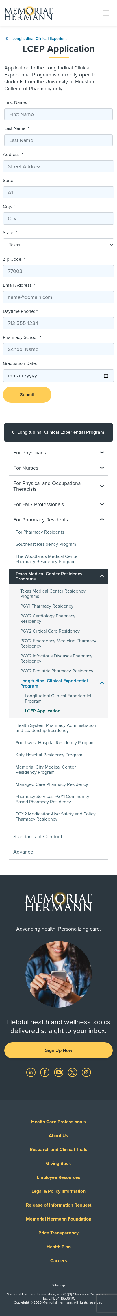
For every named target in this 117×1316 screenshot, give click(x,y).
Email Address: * (19, 285)
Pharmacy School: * (22, 337)
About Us (58, 1136)
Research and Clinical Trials (58, 1150)
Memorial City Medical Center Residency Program (46, 769)
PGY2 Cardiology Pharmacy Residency (47, 618)
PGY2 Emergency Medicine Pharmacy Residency (58, 643)
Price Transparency (58, 1233)
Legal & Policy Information (58, 1191)
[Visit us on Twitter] (73, 1072)
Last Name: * (16, 128)
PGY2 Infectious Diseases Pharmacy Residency (56, 658)
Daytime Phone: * (20, 311)
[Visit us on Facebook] (45, 1072)
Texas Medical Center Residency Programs (53, 593)
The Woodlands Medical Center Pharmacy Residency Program (47, 559)
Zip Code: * (14, 259)
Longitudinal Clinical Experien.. (35, 38)
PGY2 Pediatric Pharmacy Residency (56, 671)
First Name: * (17, 102)
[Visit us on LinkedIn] (31, 1072)
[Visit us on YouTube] (59, 1072)
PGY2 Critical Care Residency (50, 631)
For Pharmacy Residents (40, 532)
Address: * (13, 154)
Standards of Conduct (37, 836)
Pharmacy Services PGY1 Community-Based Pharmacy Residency (53, 799)
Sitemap (58, 1285)
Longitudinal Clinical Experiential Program (58, 698)
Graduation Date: (20, 363)
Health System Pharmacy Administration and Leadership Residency (56, 728)
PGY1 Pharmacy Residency (46, 606)
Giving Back (58, 1163)
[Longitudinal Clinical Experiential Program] (58, 432)
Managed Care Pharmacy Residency (52, 784)
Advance (23, 852)
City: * (9, 206)
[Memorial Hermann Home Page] (28, 13)
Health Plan (59, 1247)
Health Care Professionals (58, 1122)
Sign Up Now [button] (58, 1050)
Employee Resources (58, 1177)
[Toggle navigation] (106, 12)
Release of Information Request (58, 1205)
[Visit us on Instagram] (86, 1072)
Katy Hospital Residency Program (49, 755)
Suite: (8, 180)
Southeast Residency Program (46, 544)
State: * (10, 233)
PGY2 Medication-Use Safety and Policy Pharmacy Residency (56, 816)
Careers (58, 1261)
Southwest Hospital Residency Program (55, 743)
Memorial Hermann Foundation (58, 1219)
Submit (27, 395)
